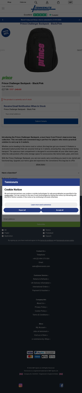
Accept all (59, 210)
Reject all (22, 210)
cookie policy (8, 195)
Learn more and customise (41, 205)
